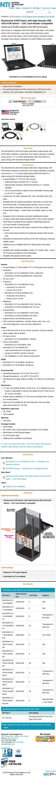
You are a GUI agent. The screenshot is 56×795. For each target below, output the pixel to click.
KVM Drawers (15, 16)
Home (11, 8)
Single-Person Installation (15, 486)
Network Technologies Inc (11, 734)
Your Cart (45, 8)
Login (53, 8)
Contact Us (26, 8)
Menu (18, 8)
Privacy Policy (50, 771)
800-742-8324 (18, 742)
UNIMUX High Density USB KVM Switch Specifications (22, 447)
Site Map (36, 8)
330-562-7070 (12, 738)
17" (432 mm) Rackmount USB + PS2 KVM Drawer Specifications (26, 444)
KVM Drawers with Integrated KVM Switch (38, 16)
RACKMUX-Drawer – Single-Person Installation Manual (27, 468)
